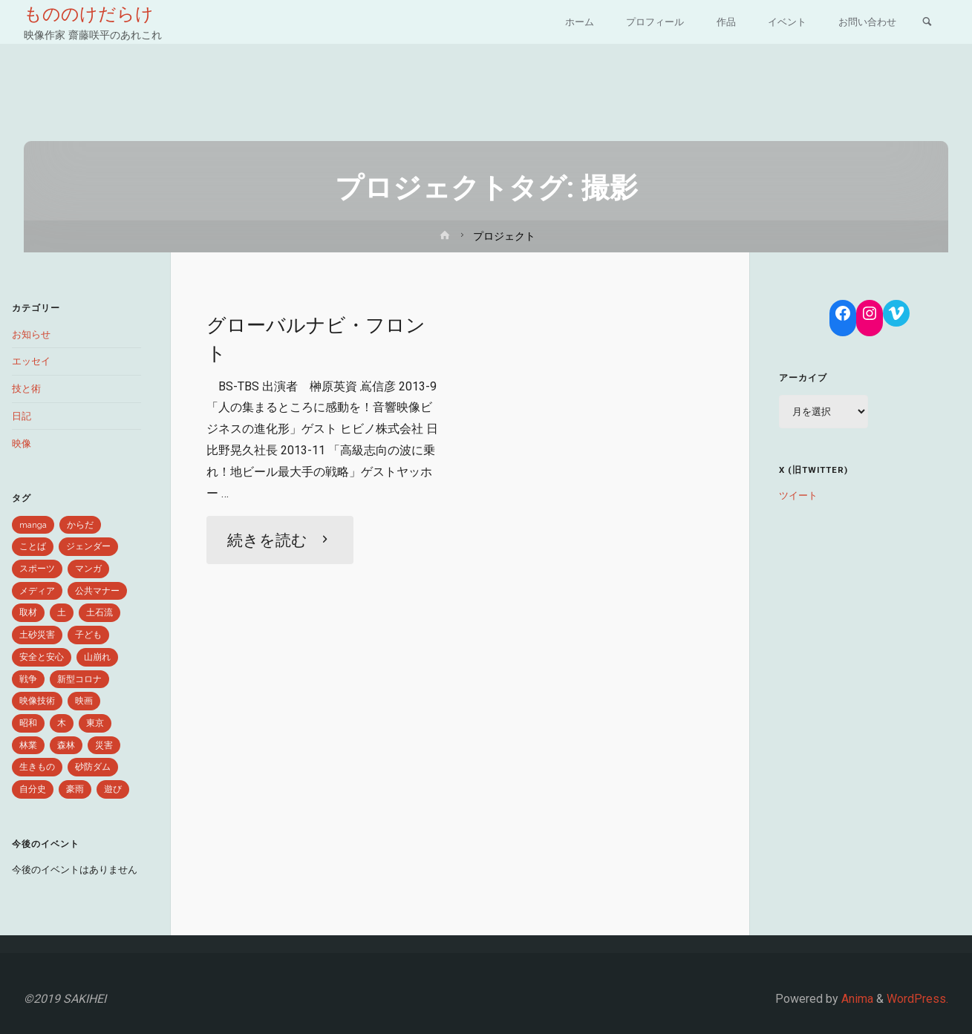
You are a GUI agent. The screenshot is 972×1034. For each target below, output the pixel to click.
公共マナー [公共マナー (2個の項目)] (97, 591)
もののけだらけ (89, 14)
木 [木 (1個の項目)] (61, 723)
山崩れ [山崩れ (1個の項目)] (97, 657)
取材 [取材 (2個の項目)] (28, 612)
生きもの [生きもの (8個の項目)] (37, 767)
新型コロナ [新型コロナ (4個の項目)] (79, 679)
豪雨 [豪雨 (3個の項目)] (75, 789)
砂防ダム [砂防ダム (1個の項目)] (93, 767)
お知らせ (31, 334)
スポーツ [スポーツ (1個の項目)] (37, 568)
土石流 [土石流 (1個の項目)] (99, 612)
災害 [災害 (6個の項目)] (104, 745)
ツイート (798, 495)
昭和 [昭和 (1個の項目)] (28, 723)
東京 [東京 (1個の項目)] (95, 723)
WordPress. (917, 999)
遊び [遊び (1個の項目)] (113, 789)
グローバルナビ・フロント (320, 338)
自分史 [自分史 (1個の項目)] (32, 789)
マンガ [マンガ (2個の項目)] (88, 568)
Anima (855, 999)
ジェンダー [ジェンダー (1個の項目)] (88, 546)
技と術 (26, 388)
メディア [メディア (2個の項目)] (37, 591)
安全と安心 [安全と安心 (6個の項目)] (41, 657)
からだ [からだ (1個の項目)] (80, 525)
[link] (927, 23)
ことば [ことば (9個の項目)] (32, 546)
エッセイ (31, 361)
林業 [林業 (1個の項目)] (28, 745)
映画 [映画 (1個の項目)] (84, 701)
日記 (21, 416)
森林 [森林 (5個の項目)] (66, 745)
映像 (21, 443)
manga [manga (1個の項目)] (33, 525)
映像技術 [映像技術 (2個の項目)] (37, 701)
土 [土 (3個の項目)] (61, 612)
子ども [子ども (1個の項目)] (88, 634)
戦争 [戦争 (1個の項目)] (28, 679)
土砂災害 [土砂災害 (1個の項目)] (37, 634)
